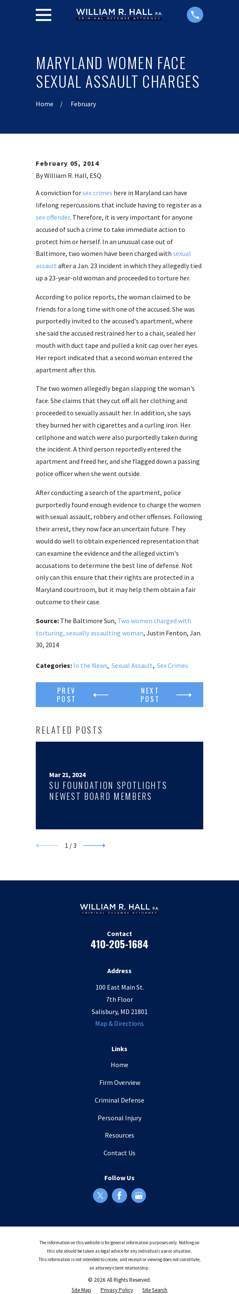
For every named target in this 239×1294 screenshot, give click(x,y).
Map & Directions (119, 1023)
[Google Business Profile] (139, 1196)
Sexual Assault (132, 665)
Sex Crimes (172, 665)
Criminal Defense (119, 1100)
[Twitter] (100, 1196)
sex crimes (97, 192)
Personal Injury (119, 1118)
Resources (119, 1135)
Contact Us (119, 1153)
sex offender (53, 217)
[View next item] (94, 845)
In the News (90, 665)
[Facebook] (119, 1196)
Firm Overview (119, 1082)
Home (119, 1064)
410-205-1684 (119, 943)
